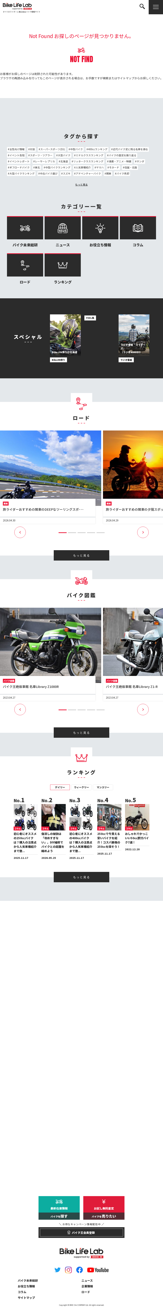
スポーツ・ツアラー (41, 155)
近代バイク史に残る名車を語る (130, 149)
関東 (108, 173)
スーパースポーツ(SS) (52, 149)
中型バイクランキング (57, 167)
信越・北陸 (130, 167)
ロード (25, 269)
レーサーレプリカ (45, 161)
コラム (138, 231)
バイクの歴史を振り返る (122, 155)
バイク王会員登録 (81, 1231)
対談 (32, 149)
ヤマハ (100, 167)
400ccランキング (97, 149)
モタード (114, 167)
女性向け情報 (17, 149)
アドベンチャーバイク (88, 173)
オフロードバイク (19, 167)
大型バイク (64, 155)
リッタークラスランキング (88, 161)
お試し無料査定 (103, 1213)
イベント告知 (17, 155)
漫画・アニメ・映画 (120, 161)
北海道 (64, 161)
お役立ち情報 (100, 231)
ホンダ (140, 161)
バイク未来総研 (25, 231)
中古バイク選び (48, 173)
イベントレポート (19, 161)
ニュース (63, 231)
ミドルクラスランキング (89, 155)
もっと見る (81, 184)
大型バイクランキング (22, 173)
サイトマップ (125, 78)
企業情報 (87, 1286)
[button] (63, 532)
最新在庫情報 (59, 1213)
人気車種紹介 (83, 167)
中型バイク (76, 149)
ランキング (63, 269)
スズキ (66, 173)
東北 (37, 167)
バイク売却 (123, 173)
